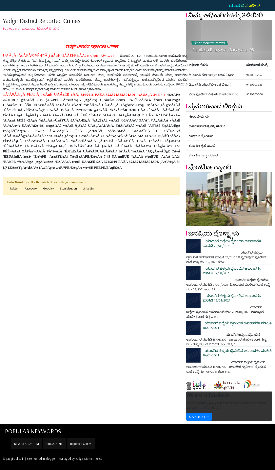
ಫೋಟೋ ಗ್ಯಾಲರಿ (209, 167)
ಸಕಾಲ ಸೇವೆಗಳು (199, 116)
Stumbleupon (68, 188)
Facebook (31, 188)
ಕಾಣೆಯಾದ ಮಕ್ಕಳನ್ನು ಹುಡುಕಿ (207, 126)
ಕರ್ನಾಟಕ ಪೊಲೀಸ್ (201, 136)
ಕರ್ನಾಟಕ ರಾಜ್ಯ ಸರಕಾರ (203, 155)
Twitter (14, 188)
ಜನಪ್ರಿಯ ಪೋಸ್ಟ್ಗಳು (213, 233)
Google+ (48, 188)
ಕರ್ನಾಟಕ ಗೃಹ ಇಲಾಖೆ (202, 145)
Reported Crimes (80, 444)
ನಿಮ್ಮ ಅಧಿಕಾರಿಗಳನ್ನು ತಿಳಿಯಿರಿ (225, 15)
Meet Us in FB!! (199, 417)
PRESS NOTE (54, 444)
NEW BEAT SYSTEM (26, 444)
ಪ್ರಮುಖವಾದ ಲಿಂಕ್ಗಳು (215, 106)
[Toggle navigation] (8, 6)
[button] (192, 199)
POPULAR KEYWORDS (33, 431)
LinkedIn (88, 188)
